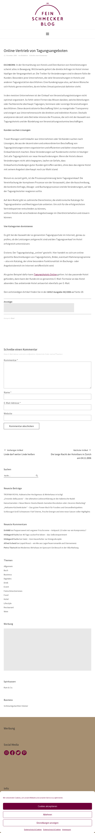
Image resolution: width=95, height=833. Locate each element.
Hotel (12, 318)
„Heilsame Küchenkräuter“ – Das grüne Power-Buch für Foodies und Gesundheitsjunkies (43, 507)
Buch (6, 570)
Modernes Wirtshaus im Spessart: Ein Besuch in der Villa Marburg (50, 547)
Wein (6, 611)
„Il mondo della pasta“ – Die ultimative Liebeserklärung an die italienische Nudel (39, 498)
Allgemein (8, 566)
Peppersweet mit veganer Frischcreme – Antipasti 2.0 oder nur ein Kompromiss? (50, 530)
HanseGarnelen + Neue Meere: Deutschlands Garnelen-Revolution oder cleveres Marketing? (45, 503)
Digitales (8, 578)
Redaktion (24, 55)
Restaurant (9, 607)
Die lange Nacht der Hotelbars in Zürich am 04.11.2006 (69, 454)
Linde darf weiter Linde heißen (19, 452)
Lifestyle (8, 603)
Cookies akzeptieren (47, 806)
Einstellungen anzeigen (47, 822)
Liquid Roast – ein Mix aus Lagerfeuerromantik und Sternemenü (48, 543)
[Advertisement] (39, 307)
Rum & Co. (8, 687)
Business (8, 574)
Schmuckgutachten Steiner (16, 706)
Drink (6, 582)
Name (7, 392)
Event (6, 586)
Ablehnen (47, 814)
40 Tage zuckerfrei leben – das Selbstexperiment (45, 534)
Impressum (66, 829)
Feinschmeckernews (13, 591)
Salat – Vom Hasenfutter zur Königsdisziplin (42, 539)
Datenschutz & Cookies (33, 829)
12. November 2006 (10, 55)
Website (8, 413)
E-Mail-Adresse (12, 402)
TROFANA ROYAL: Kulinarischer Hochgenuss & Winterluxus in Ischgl (33, 494)
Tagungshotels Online (45, 274)
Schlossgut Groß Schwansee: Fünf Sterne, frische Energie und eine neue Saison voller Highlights (47, 511)
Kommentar (11, 360)
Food (6, 595)
